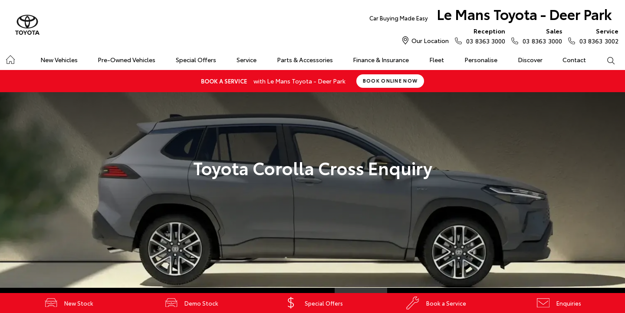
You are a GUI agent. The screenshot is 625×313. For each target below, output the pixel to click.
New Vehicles (59, 59)
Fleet (436, 59)
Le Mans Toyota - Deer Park (490, 16)
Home (10, 58)
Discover (530, 59)
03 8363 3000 (483, 35)
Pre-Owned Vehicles (126, 59)
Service (247, 59)
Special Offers (196, 59)
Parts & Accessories (305, 59)
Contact (574, 59)
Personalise (480, 59)
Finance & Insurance (381, 59)
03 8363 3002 (597, 35)
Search (605, 60)
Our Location (430, 40)
